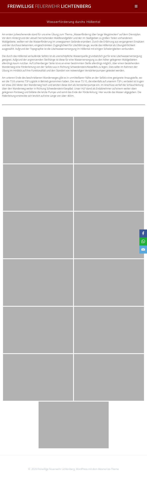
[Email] (143, 250)
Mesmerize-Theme (108, 469)
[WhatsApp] (143, 241)
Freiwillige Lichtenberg (49, 6)
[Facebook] (143, 233)
